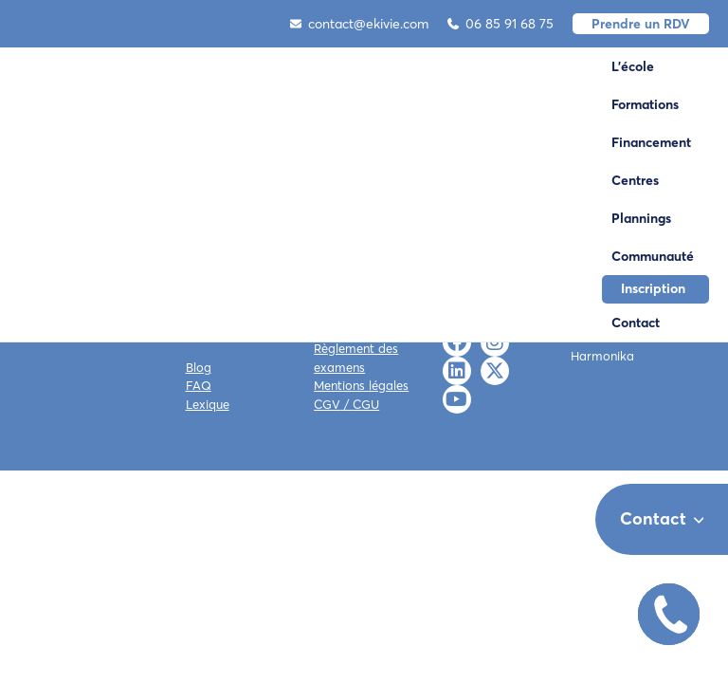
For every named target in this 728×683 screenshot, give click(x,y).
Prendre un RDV (641, 23)
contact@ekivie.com (359, 23)
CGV (327, 404)
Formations (645, 104)
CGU (366, 404)
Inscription (653, 288)
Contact (635, 322)
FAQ (198, 385)
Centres (635, 180)
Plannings (641, 218)
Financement (651, 142)
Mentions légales (361, 385)
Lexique (207, 404)
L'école (632, 66)
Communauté (652, 256)
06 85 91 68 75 (500, 23)
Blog (198, 367)
